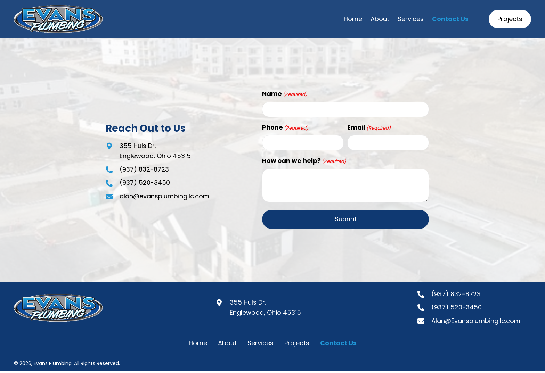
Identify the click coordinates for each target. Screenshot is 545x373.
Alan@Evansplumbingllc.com (475, 320)
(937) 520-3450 (145, 182)
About (227, 343)
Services (260, 343)
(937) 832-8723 (144, 169)
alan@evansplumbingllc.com (164, 196)
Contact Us (338, 343)
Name (284, 93)
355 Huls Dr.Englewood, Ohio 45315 (265, 307)
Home (198, 343)
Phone (285, 127)
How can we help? (304, 160)
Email (369, 127)
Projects (296, 343)
